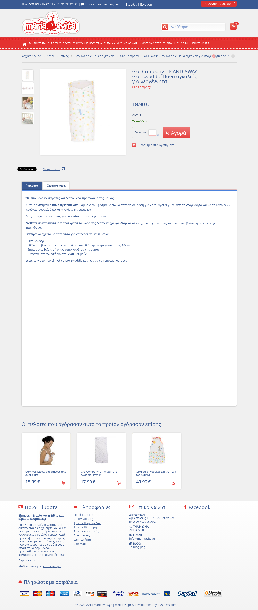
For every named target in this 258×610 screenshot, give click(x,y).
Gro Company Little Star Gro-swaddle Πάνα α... (99, 473)
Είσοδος (131, 4)
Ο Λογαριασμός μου (218, 4)
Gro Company (141, 87)
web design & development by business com (145, 605)
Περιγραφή (32, 185)
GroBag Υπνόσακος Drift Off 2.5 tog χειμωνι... (156, 473)
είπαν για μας (52, 566)
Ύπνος (64, 56)
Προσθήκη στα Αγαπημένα (153, 145)
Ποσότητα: (140, 132)
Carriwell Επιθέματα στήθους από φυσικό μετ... (45, 473)
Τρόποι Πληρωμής (86, 527)
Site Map (80, 544)
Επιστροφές (82, 535)
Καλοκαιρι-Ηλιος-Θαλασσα (142, 43)
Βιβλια (170, 43)
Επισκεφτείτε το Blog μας (102, 4)
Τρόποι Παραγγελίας (87, 523)
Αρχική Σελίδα (31, 56)
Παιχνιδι (113, 43)
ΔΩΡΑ (184, 43)
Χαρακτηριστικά (56, 185)
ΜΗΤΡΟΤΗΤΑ (37, 43)
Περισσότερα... (28, 560)
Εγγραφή (146, 4)
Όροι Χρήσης (82, 540)
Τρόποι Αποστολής (86, 531)
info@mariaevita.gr (142, 538)
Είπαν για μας (83, 519)
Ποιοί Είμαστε (83, 515)
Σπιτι (54, 43)
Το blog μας (137, 547)
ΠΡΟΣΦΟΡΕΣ (200, 43)
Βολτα (67, 43)
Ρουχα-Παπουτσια (89, 43)
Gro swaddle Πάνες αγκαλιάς (94, 56)
